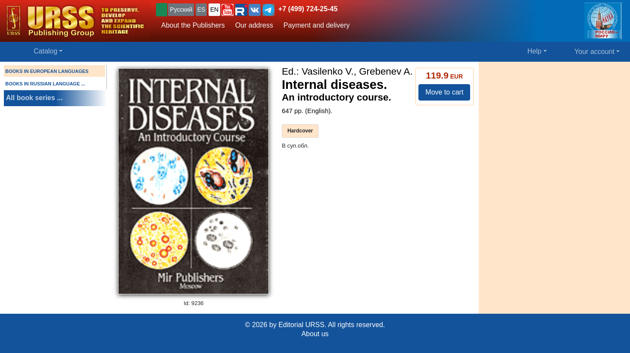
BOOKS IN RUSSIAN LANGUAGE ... (45, 83)
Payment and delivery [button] (317, 25)
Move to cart (444, 92)
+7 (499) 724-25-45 (307, 9)
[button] (227, 10)
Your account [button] (594, 51)
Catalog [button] (45, 51)
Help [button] (534, 51)
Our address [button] (254, 25)
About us (314, 333)
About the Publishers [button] (193, 25)
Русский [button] (181, 9)
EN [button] (214, 9)
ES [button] (201, 9)
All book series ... (34, 97)
